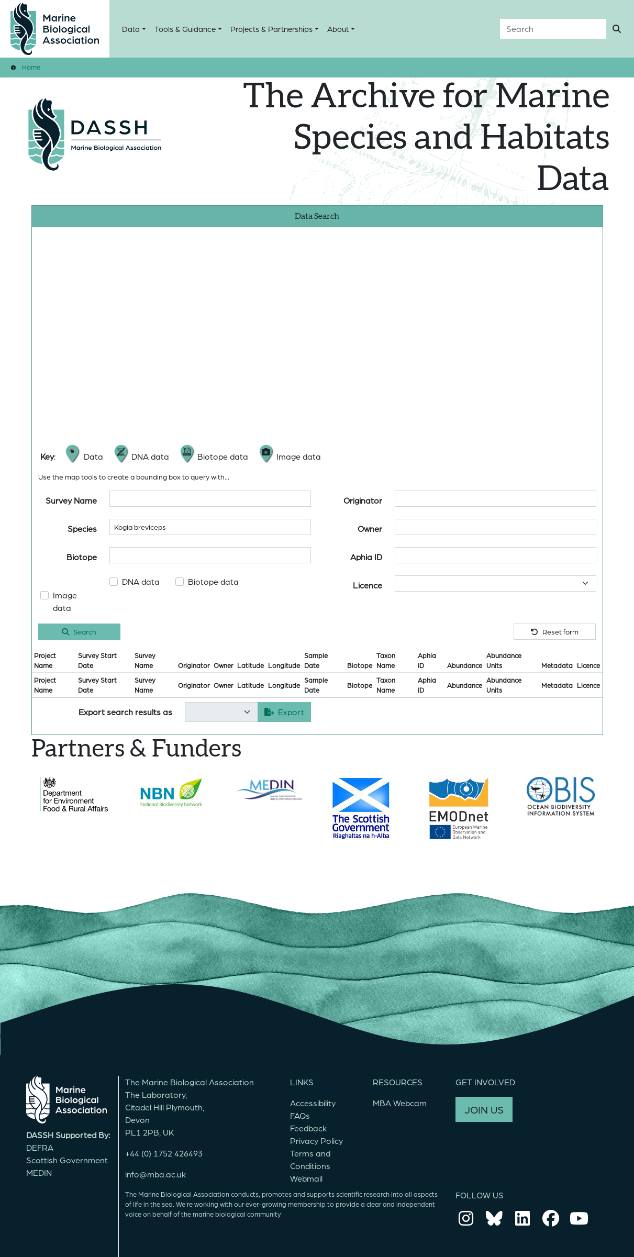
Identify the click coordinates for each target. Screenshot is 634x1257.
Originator (362, 500)
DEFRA (39, 1147)
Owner (370, 528)
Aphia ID (366, 556)
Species (82, 528)
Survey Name (71, 500)
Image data (65, 601)
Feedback (308, 1127)
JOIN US (484, 1109)
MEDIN (39, 1172)
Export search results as (125, 711)
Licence (367, 585)
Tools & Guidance (185, 29)
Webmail (306, 1178)
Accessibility (313, 1102)
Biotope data (213, 581)
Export (284, 711)
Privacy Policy (316, 1140)
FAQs (300, 1115)
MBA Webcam (400, 1102)
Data (131, 29)
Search (79, 631)
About (338, 29)
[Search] (553, 29)
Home (31, 66)
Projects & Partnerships (271, 29)
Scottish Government (67, 1159)
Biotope (81, 556)
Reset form (555, 631)
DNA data (141, 581)
